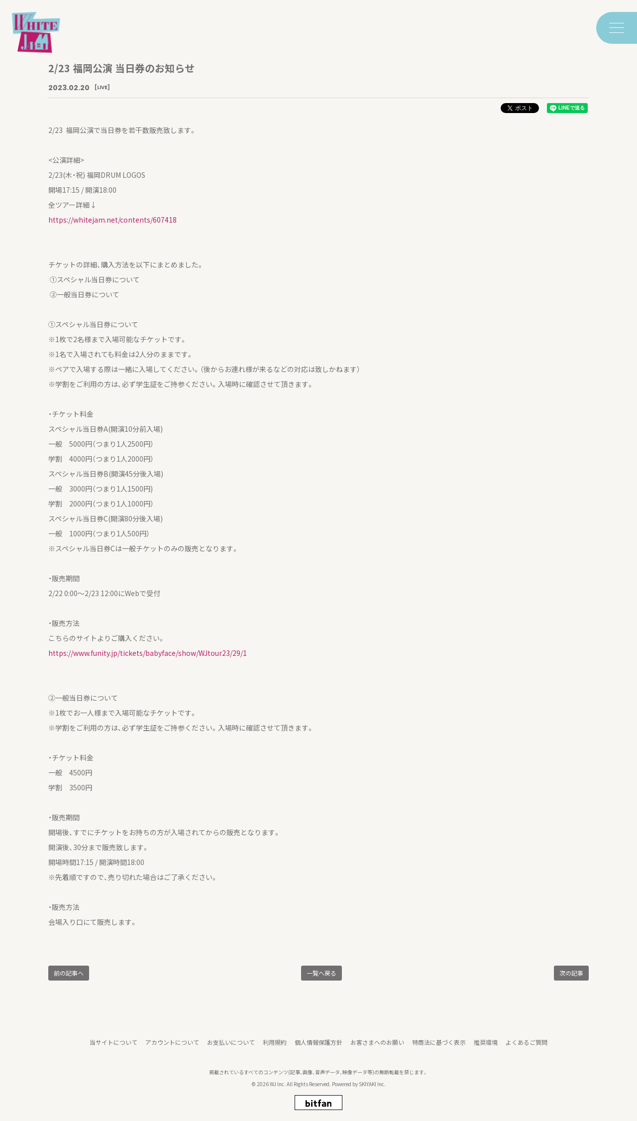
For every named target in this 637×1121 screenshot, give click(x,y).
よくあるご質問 (526, 1049)
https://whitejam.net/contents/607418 (112, 220)
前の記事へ (69, 973)
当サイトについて (113, 1049)
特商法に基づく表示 (439, 1049)
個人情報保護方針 (318, 1049)
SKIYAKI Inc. (372, 1091)
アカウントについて (172, 1049)
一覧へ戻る (321, 973)
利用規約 (275, 1049)
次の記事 (571, 973)
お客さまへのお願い (377, 1049)
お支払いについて (231, 1049)
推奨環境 (486, 1049)
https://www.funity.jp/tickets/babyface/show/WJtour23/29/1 (147, 653)
